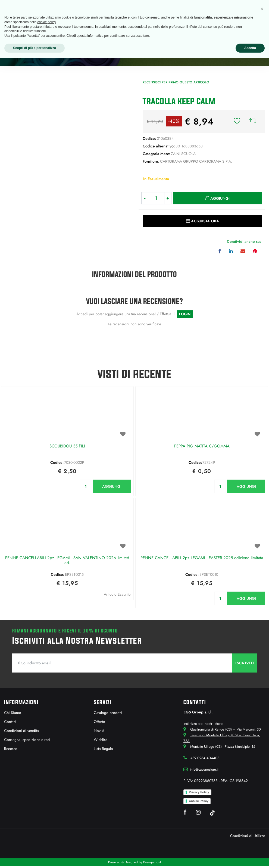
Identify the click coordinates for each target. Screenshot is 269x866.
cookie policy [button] (46, 22)
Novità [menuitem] (99, 730)
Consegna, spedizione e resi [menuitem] (27, 739)
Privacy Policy (199, 792)
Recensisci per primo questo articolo (176, 82)
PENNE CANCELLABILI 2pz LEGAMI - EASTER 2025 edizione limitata (201, 558)
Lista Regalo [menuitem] (103, 748)
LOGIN (184, 314)
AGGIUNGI (111, 486)
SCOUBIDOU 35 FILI (67, 446)
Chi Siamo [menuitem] (12, 712)
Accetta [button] (250, 48)
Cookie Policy (198, 801)
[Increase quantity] (167, 198)
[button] (67, 133)
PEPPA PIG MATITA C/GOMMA (202, 446)
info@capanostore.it (204, 769)
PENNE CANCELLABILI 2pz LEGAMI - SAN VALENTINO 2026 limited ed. (67, 560)
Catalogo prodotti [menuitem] (108, 712)
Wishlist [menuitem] (100, 739)
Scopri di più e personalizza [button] (34, 48)
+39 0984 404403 (204, 758)
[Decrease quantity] (144, 198)
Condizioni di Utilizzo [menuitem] (247, 835)
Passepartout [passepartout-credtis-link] (152, 862)
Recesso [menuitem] (10, 748)
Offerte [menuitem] (99, 721)
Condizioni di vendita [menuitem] (21, 730)
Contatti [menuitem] (10, 721)
